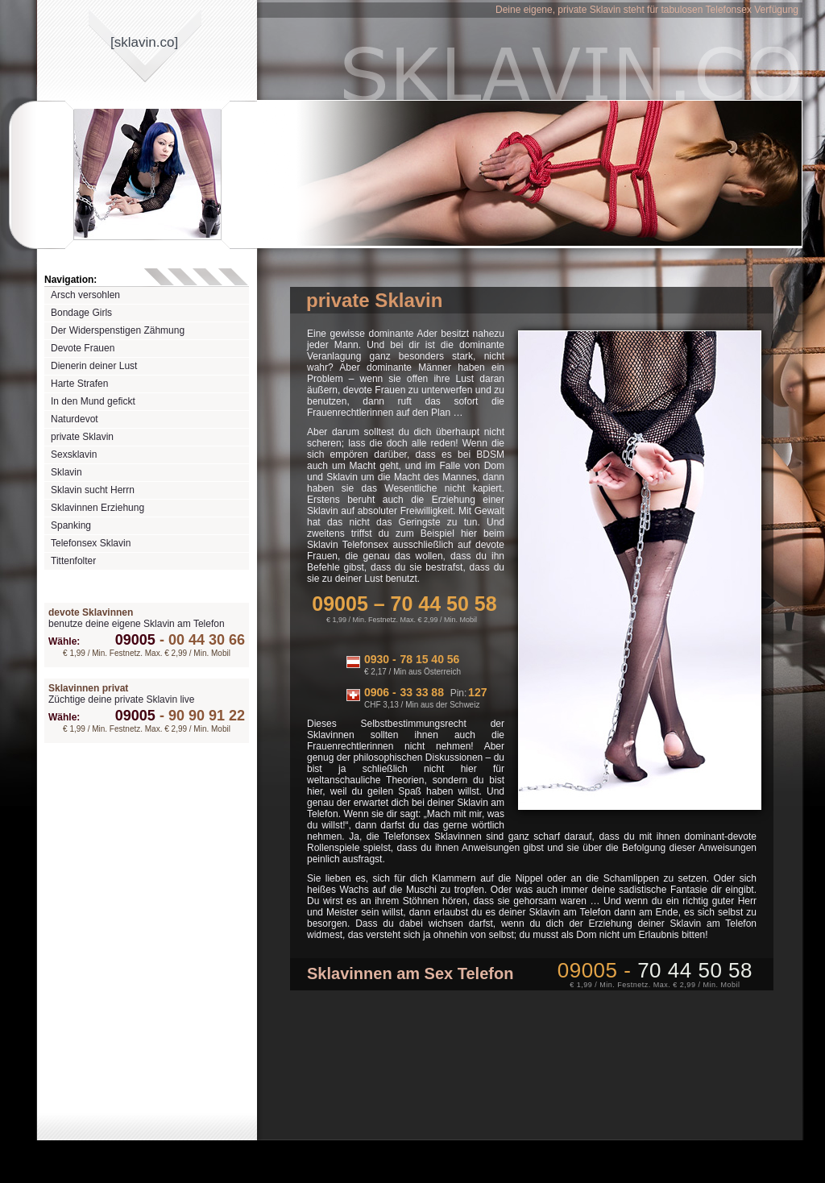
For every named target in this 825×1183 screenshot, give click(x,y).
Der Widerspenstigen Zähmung (117, 330)
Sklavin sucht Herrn (93, 490)
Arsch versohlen (85, 295)
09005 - (655, 970)
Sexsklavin (74, 454)
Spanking (71, 525)
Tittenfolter (73, 561)
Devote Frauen (82, 348)
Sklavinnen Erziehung (97, 507)
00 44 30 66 (200, 640)
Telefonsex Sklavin (91, 543)
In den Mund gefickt (93, 401)
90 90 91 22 (200, 716)
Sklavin (66, 472)
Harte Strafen (79, 383)
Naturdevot (74, 419)
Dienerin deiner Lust (94, 366)
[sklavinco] (144, 42)
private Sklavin (82, 436)
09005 (135, 640)
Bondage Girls (81, 312)
